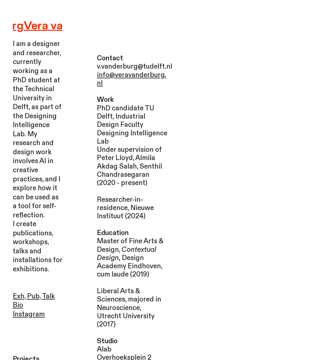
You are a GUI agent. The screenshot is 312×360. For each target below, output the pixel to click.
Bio (18, 305)
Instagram (29, 314)
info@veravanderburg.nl (131, 79)
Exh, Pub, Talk (34, 296)
